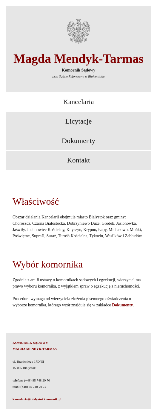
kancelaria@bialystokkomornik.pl (37, 399)
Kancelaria (78, 102)
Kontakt (78, 160)
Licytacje (78, 121)
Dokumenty (78, 141)
